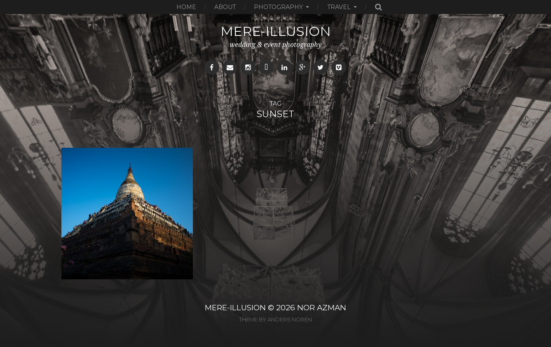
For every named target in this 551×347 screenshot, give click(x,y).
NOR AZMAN (321, 307)
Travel (339, 7)
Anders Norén (289, 319)
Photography (278, 7)
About (225, 7)
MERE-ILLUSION (235, 307)
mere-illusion (275, 31)
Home (186, 7)
